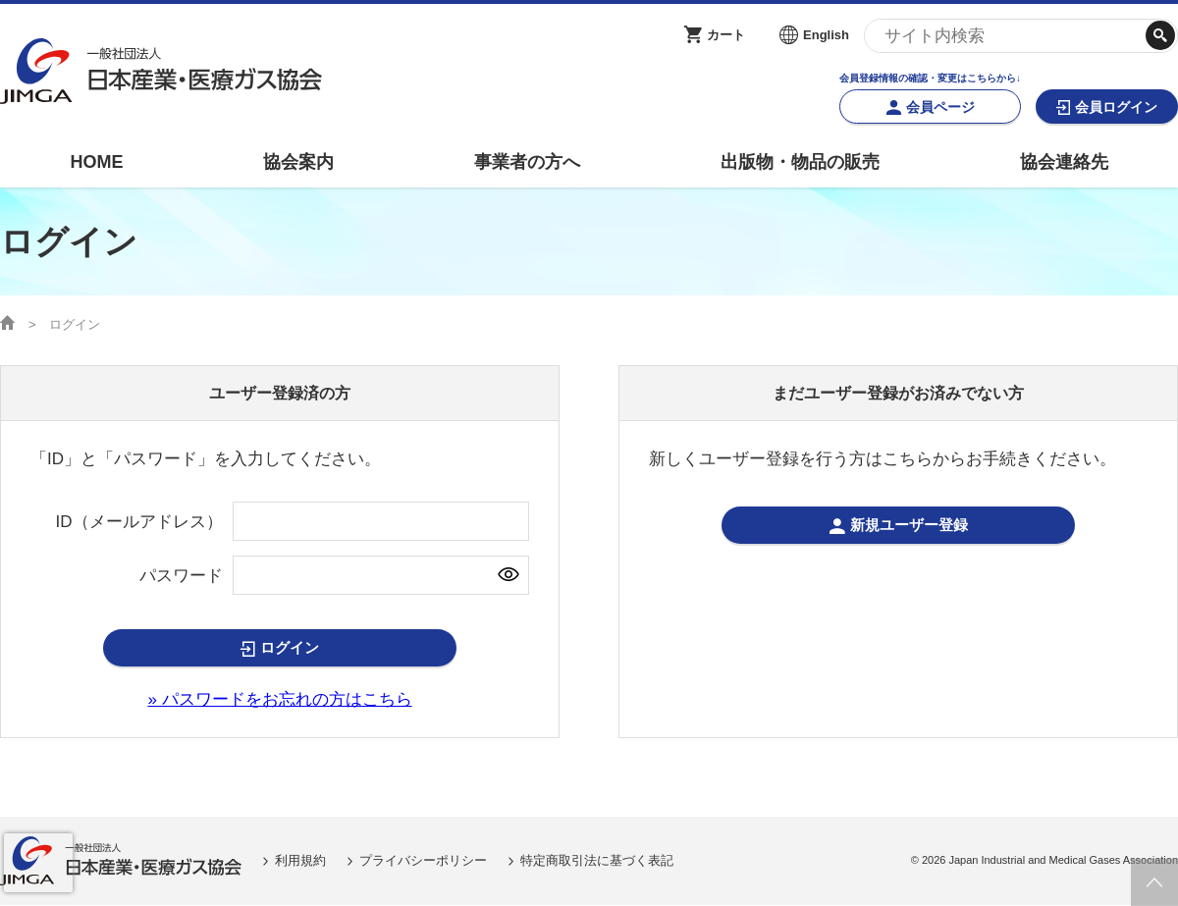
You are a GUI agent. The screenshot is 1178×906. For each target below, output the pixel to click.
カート (726, 34)
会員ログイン (1116, 107)
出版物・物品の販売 (800, 162)
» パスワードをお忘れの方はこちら (279, 699)
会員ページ (940, 107)
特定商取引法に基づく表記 (596, 860)
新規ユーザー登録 (909, 525)
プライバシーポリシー (423, 860)
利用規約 (300, 860)
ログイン (289, 648)
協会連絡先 (1064, 162)
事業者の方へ (527, 162)
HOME (96, 162)
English (826, 34)
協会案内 (298, 162)
